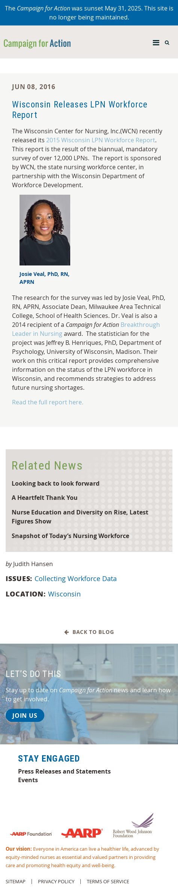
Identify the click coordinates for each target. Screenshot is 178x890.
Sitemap (16, 881)
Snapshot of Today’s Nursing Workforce (70, 535)
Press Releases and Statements (64, 771)
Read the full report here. (47, 402)
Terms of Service (108, 881)
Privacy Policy (56, 881)
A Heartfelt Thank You (45, 497)
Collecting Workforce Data (77, 578)
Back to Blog (89, 632)
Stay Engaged (49, 758)
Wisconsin (65, 593)
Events (28, 780)
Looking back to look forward (56, 483)
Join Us (25, 715)
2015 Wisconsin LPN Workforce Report (100, 140)
